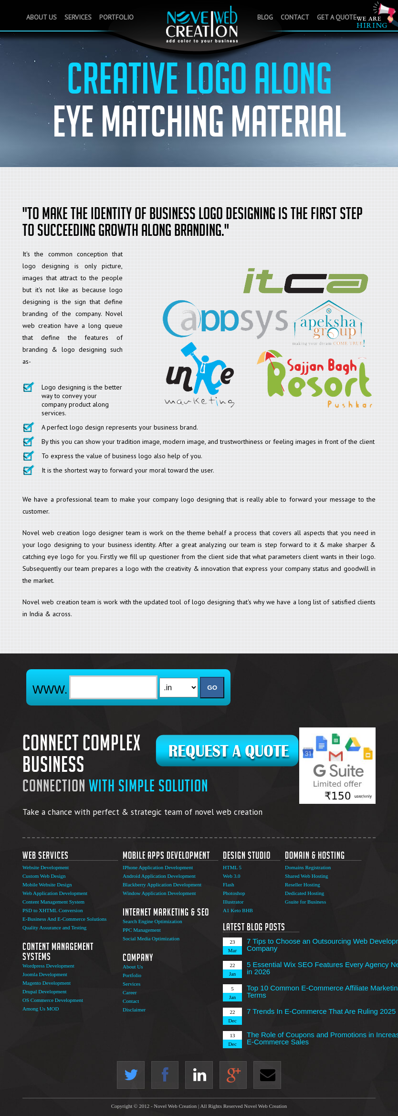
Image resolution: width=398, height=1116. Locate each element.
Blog (265, 17)
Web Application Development (54, 893)
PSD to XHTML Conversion (52, 910)
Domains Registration (308, 867)
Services (78, 17)
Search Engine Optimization (152, 921)
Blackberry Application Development (162, 884)
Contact (295, 17)
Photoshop (234, 893)
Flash (228, 884)
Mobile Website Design (47, 884)
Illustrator (233, 902)
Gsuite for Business (305, 902)
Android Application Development (159, 876)
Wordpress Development (48, 966)
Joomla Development (44, 974)
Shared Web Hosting (306, 876)
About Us (41, 17)
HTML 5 (232, 867)
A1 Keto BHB (238, 910)
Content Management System (53, 902)
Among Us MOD (40, 1008)
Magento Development (46, 983)
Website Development (45, 867)
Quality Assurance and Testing (54, 927)
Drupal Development (44, 991)
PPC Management (142, 930)
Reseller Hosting (302, 884)
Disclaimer (134, 1009)
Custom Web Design (44, 876)
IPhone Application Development (158, 867)
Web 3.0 (231, 876)
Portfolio (116, 17)
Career (129, 992)
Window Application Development (159, 893)
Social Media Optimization (151, 938)
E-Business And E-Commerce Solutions (64, 919)
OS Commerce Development (52, 1000)
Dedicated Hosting (304, 893)
